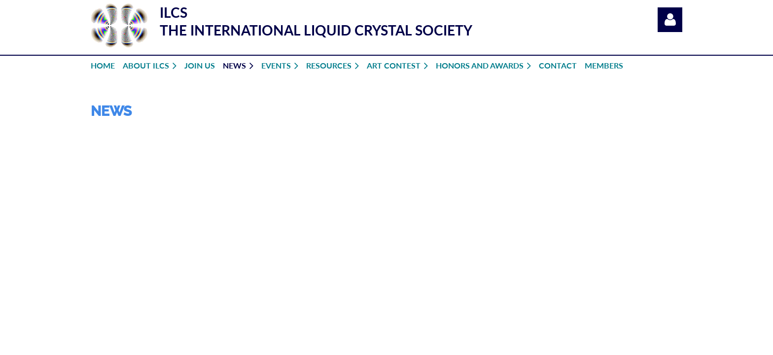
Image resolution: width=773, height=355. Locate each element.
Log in (670, 19)
